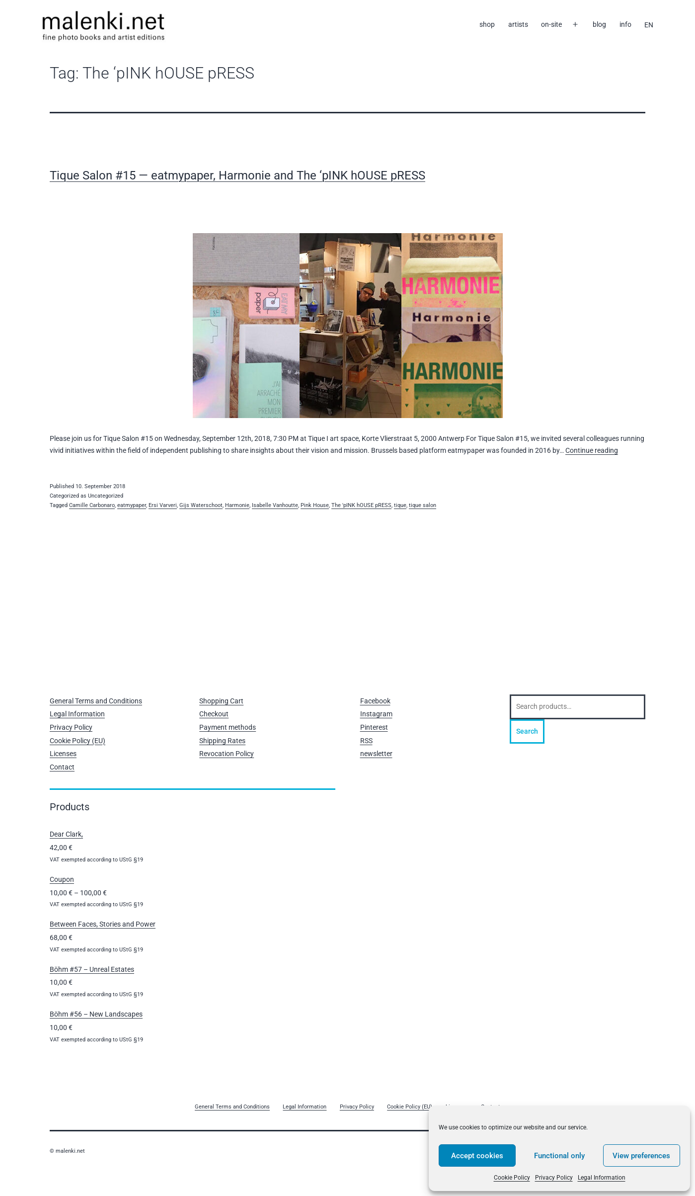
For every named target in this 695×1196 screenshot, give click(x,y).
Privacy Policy (554, 1177)
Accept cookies (477, 1155)
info (625, 24)
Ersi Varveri (163, 505)
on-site (551, 24)
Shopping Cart (221, 701)
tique (400, 505)
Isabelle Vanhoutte (275, 505)
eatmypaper (131, 505)
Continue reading (591, 450)
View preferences (641, 1155)
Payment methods (227, 727)
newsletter (376, 754)
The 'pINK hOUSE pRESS (361, 505)
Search (527, 731)
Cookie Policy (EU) (77, 741)
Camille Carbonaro (92, 505)
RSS (366, 741)
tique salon (422, 505)
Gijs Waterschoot (201, 505)
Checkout (214, 714)
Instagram (376, 714)
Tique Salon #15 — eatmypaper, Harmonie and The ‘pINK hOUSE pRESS (237, 175)
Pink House (315, 505)
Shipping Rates (222, 741)
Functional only (559, 1155)
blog (599, 24)
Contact (62, 767)
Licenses (63, 754)
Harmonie (237, 505)
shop (487, 24)
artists (518, 24)
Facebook (375, 701)
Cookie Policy (512, 1177)
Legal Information (601, 1177)
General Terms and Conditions (96, 701)
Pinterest (374, 727)
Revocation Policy (226, 754)
